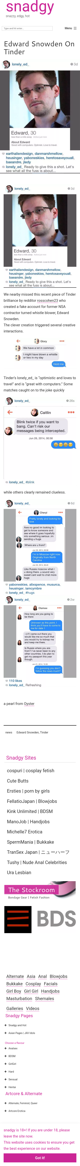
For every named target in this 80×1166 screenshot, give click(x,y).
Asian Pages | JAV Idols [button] (19, 1033)
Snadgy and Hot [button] (15, 1025)
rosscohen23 (47, 300)
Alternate (15, 976)
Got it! (40, 1158)
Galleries (14, 1008)
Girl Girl (31, 991)
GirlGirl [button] (10, 1064)
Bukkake (14, 983)
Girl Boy (13, 991)
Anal (42, 976)
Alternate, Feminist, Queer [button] (20, 1103)
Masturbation (19, 998)
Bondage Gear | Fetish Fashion (28, 897)
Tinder (44, 732)
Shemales (44, 998)
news (8, 732)
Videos (32, 1008)
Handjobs (50, 991)
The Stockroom (31, 889)
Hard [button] (9, 1071)
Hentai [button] (10, 1087)
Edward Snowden (28, 732)
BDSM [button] (9, 1056)
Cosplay (33, 983)
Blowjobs (59, 976)
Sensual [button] (10, 1079)
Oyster (29, 704)
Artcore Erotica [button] (14, 1111)
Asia (31, 976)
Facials (51, 983)
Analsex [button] (10, 1048)
